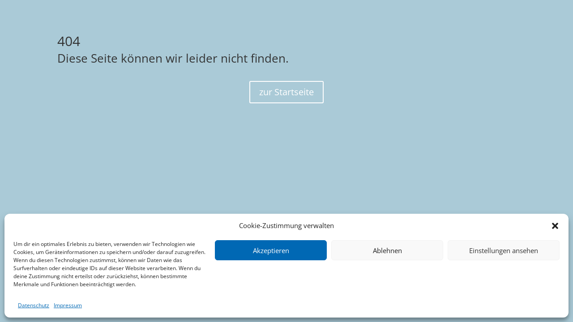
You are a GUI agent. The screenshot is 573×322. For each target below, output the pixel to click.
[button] (555, 225)
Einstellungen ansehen (503, 250)
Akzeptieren (271, 250)
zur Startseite (286, 92)
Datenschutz (33, 305)
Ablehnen (387, 250)
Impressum (68, 305)
